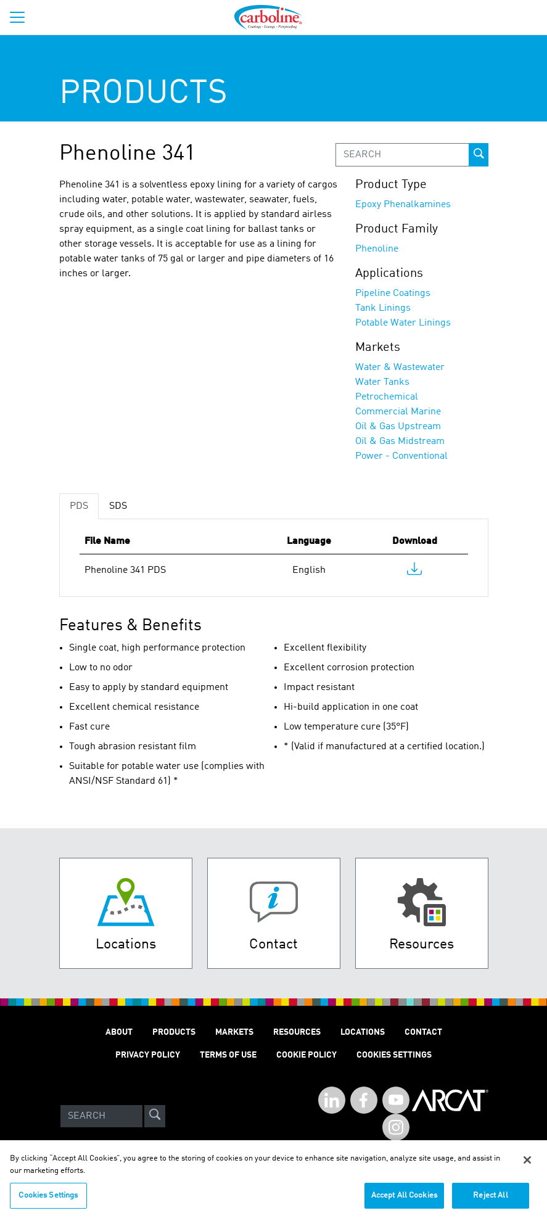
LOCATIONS (362, 1032)
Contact (423, 1032)
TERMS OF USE (228, 1055)
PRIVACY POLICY (147, 1055)
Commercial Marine (398, 412)
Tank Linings (383, 308)
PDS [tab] (79, 506)
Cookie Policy (306, 1055)
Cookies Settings (48, 1203)
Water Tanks (382, 382)
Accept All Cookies (404, 1203)
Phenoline (376, 249)
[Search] (101, 1116)
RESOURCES (297, 1032)
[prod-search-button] (478, 154)
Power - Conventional (401, 456)
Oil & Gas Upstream (398, 427)
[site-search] (155, 1116)
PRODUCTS (173, 1032)
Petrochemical (386, 397)
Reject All (490, 1203)
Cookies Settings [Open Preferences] (394, 1055)
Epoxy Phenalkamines (403, 205)
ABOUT (119, 1032)
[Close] (527, 1167)
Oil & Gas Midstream (400, 441)
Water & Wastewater (400, 367)
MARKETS (234, 1032)
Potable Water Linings (403, 323)
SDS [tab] (118, 506)
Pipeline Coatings (392, 293)
